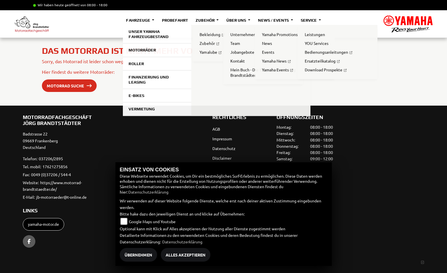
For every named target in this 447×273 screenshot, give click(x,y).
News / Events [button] (274, 20)
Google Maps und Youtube (152, 221)
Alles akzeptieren (186, 254)
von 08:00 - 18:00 (93, 5)
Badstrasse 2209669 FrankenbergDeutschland (40, 140)
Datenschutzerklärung (148, 191)
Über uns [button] (236, 20)
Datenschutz (223, 148)
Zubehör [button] (205, 20)
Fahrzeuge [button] (138, 20)
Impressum (222, 138)
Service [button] (309, 20)
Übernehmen (138, 254)
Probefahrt (175, 20)
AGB (216, 129)
